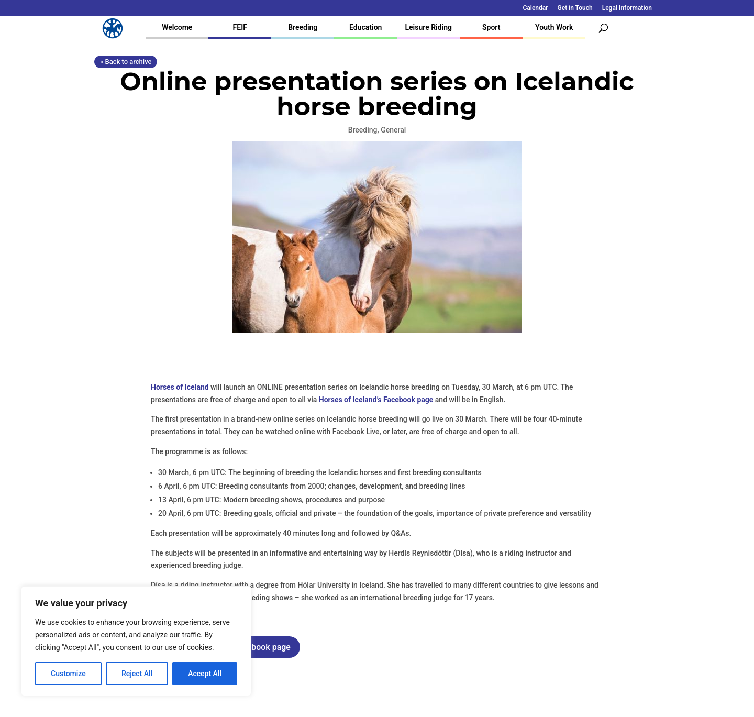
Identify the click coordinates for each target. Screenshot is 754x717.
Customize (68, 673)
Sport (491, 27)
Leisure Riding (428, 27)
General (393, 130)
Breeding (302, 27)
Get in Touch (575, 8)
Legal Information (627, 8)
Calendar (535, 8)
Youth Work (554, 27)
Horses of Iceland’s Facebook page (376, 399)
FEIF (240, 27)
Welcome (177, 27)
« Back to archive (125, 61)
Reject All (136, 673)
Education (365, 27)
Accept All (204, 673)
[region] (136, 641)
